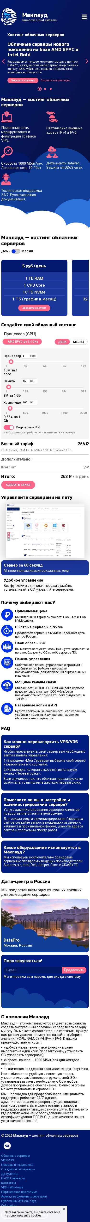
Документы (9, 1174)
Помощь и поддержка (17, 1164)
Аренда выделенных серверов (24, 1196)
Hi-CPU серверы (13, 1178)
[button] (40, 89)
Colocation (8, 1205)
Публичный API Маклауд (18, 1201)
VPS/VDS (7, 1160)
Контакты (8, 1183)
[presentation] (3, 61)
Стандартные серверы (18, 1169)
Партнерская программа (19, 1192)
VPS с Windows (12, 1187)
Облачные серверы (15, 1155)
